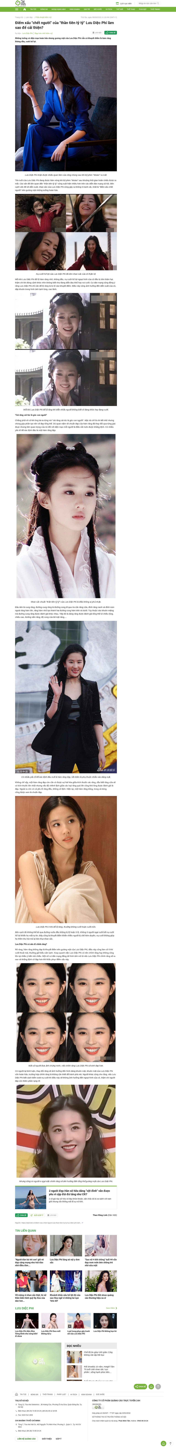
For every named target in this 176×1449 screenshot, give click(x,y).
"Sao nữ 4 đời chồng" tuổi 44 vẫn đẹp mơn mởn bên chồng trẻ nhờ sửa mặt (101, 1262)
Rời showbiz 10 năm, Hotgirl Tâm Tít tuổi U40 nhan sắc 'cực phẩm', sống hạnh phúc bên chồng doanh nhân (99, 1369)
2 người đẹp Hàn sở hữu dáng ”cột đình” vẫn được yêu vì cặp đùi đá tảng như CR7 (79, 1192)
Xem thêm (110, 1308)
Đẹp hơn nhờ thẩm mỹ (44, 33)
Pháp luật (61, 1394)
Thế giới (119, 9)
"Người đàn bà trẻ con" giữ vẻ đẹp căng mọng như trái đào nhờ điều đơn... (29, 1262)
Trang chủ (19, 17)
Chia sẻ (112, 33)
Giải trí (87, 9)
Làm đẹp (29, 17)
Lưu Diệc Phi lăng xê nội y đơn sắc (65, 1261)
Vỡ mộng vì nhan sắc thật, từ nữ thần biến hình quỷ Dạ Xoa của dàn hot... (30, 1298)
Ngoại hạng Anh (59, 9)
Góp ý (58, 1439)
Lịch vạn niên (124, 3)
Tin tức (33, 9)
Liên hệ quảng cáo (26, 1439)
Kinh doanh (75, 9)
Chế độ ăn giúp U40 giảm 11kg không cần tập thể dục (98, 1353)
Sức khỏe (98, 9)
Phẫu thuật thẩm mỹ (43, 17)
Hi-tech (109, 9)
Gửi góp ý (36, 1215)
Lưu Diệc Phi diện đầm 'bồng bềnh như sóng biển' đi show (26, 1333)
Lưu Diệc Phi (27, 33)
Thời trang (155, 9)
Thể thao (131, 9)
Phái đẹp (142, 9)
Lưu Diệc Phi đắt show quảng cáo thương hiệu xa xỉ (99, 1296)
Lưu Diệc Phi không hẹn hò (105, 1331)
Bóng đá (44, 9)
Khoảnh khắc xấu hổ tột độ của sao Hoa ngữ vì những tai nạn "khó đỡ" (65, 1298)
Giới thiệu (47, 1439)
